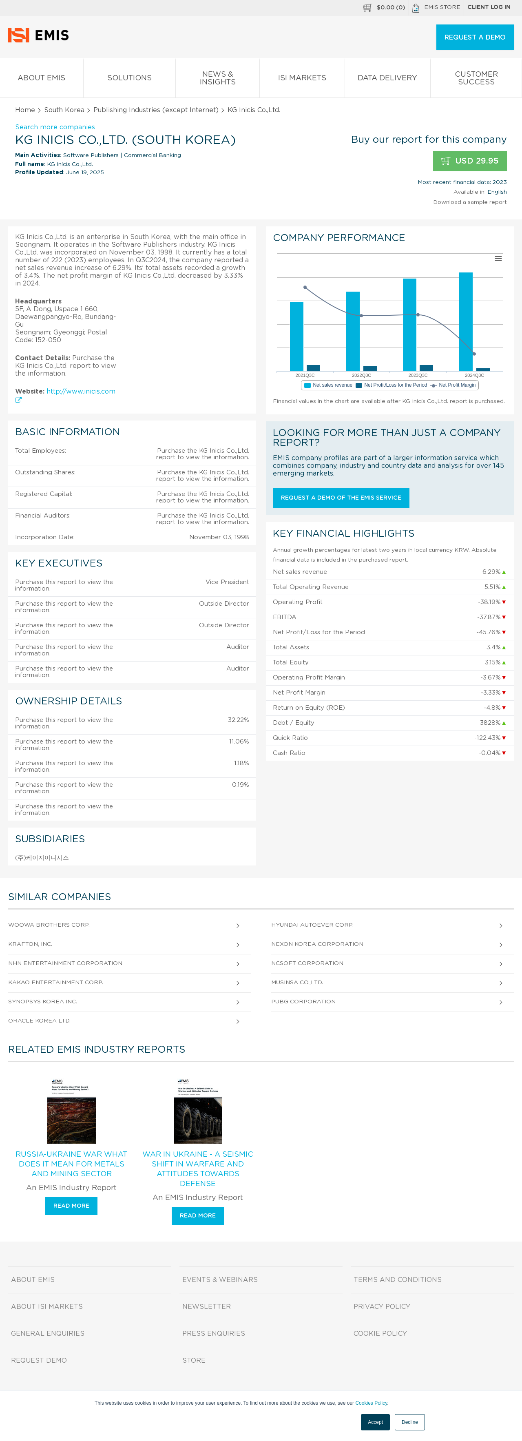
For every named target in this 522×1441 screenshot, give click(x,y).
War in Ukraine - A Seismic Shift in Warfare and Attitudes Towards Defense (197, 1169)
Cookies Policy (371, 1403)
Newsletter (206, 1307)
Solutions (130, 80)
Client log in (489, 7)
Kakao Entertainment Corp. (55, 982)
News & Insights (217, 80)
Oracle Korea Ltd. (39, 1021)
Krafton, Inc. (30, 944)
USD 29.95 (470, 161)
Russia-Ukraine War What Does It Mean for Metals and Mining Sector (71, 1164)
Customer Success (476, 80)
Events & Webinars (220, 1280)
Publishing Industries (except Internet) (156, 110)
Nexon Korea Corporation (317, 944)
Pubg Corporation (303, 1002)
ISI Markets (302, 80)
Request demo (39, 1360)
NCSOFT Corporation (307, 963)
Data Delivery (387, 80)
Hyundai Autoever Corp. (312, 925)
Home (25, 110)
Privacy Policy (382, 1307)
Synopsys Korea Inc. (42, 1002)
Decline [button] (410, 1422)
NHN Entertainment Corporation (65, 963)
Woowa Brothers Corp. (49, 925)
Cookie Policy (380, 1333)
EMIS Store (436, 8)
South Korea (64, 110)
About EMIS (41, 80)
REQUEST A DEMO (475, 37)
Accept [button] (375, 1422)
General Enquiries (47, 1333)
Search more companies (55, 127)
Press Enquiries (213, 1333)
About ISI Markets (47, 1307)
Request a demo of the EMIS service (341, 498)
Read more (71, 1206)
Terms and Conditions (398, 1280)
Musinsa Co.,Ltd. (297, 982)
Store (194, 1360)
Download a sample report (470, 202)
